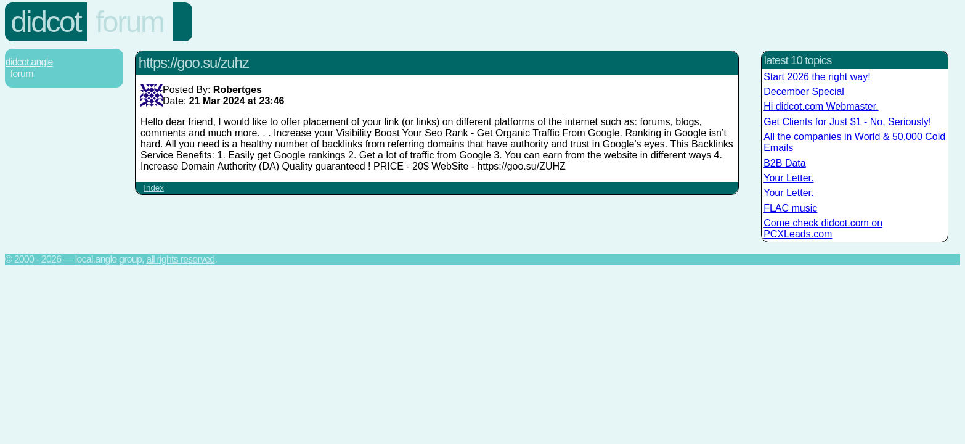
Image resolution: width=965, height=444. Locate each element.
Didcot (46, 22)
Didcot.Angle (29, 62)
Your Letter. (788, 178)
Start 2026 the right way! (816, 77)
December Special (803, 91)
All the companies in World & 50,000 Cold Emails (854, 142)
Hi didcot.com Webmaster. (820, 106)
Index (154, 187)
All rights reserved (180, 259)
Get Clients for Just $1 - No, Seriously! (847, 122)
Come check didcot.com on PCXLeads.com (822, 228)
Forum (130, 22)
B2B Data (784, 163)
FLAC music (790, 208)
